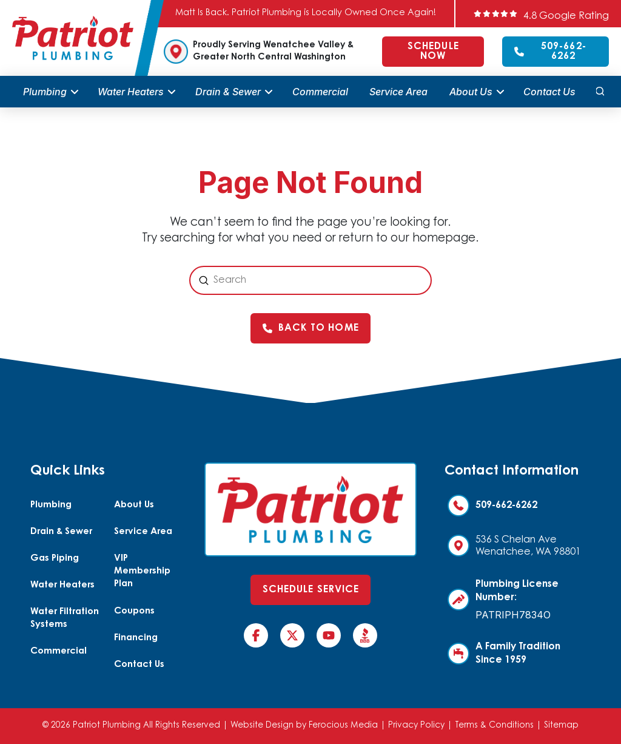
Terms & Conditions (494, 726)
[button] (600, 91)
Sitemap (561, 726)
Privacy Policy (416, 726)
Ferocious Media (343, 726)
